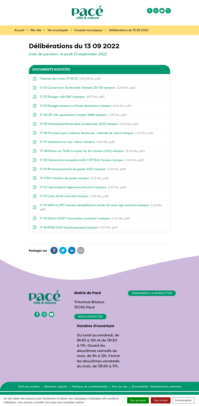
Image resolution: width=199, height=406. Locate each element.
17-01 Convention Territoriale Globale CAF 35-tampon (84, 88)
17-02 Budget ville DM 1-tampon (68, 97)
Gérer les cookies (29, 386)
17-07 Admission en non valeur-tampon (74, 142)
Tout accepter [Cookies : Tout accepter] (138, 400)
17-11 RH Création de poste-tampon (71, 178)
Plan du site (119, 386)
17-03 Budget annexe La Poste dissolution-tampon (82, 106)
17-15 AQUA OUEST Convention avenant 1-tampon (81, 218)
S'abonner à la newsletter (152, 293)
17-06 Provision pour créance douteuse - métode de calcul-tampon (93, 133)
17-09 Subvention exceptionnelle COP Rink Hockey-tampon (88, 160)
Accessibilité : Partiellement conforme (156, 386)
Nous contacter (90, 316)
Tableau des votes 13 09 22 (67, 79)
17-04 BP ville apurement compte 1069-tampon (80, 115)
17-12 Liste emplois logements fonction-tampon (79, 187)
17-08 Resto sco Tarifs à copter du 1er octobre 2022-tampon (89, 151)
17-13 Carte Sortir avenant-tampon (71, 196)
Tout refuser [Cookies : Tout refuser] (160, 400)
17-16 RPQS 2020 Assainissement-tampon (75, 227)
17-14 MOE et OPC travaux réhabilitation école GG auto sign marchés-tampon (97, 207)
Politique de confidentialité (90, 386)
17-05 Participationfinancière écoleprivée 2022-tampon (86, 124)
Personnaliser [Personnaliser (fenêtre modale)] (183, 400)
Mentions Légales (55, 386)
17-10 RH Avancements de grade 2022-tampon (79, 169)
